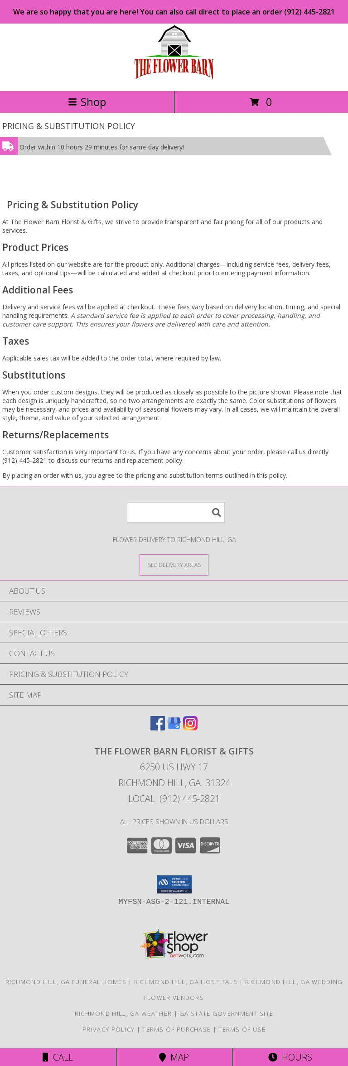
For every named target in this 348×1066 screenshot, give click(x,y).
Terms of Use (242, 1029)
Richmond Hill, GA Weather (123, 1013)
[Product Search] (176, 512)
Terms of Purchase (176, 1029)
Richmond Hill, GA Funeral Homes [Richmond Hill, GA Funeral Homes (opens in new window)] (65, 982)
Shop (87, 101)
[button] (174, 884)
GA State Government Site (226, 1013)
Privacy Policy (108, 1029)
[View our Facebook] (157, 727)
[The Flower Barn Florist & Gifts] (174, 77)
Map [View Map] (174, 1057)
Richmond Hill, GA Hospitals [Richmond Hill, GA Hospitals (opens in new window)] (185, 982)
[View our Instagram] (190, 727)
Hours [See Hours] (290, 1057)
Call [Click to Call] (58, 1057)
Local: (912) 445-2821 (174, 798)
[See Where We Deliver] (174, 564)
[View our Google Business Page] (174, 727)
